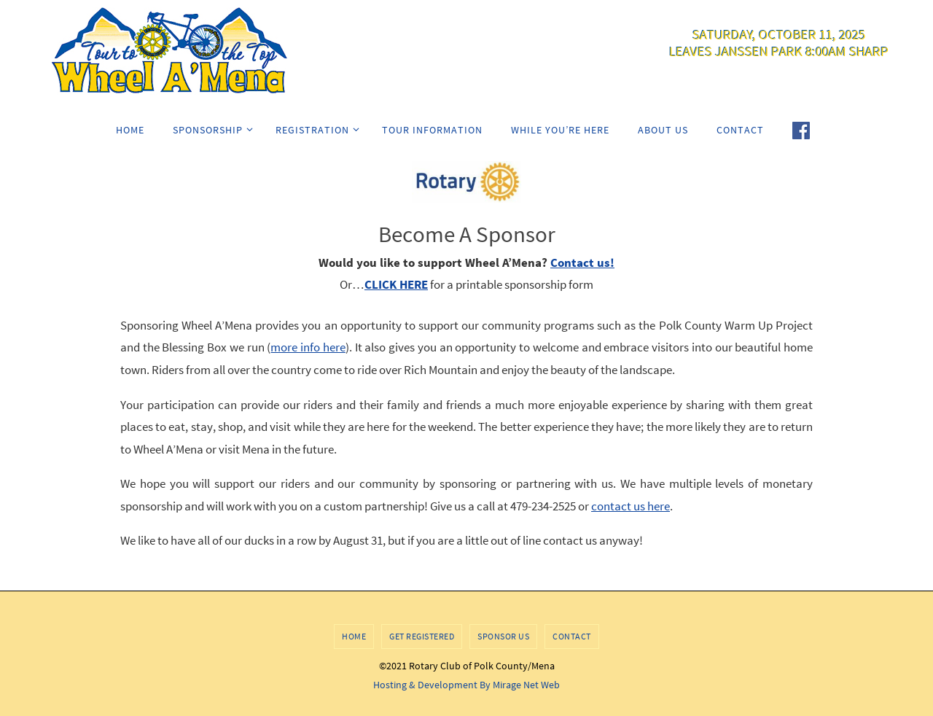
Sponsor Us (503, 636)
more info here (307, 347)
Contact (572, 636)
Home (354, 636)
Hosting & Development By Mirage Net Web (466, 684)
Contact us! (582, 262)
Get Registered (421, 636)
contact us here (630, 506)
